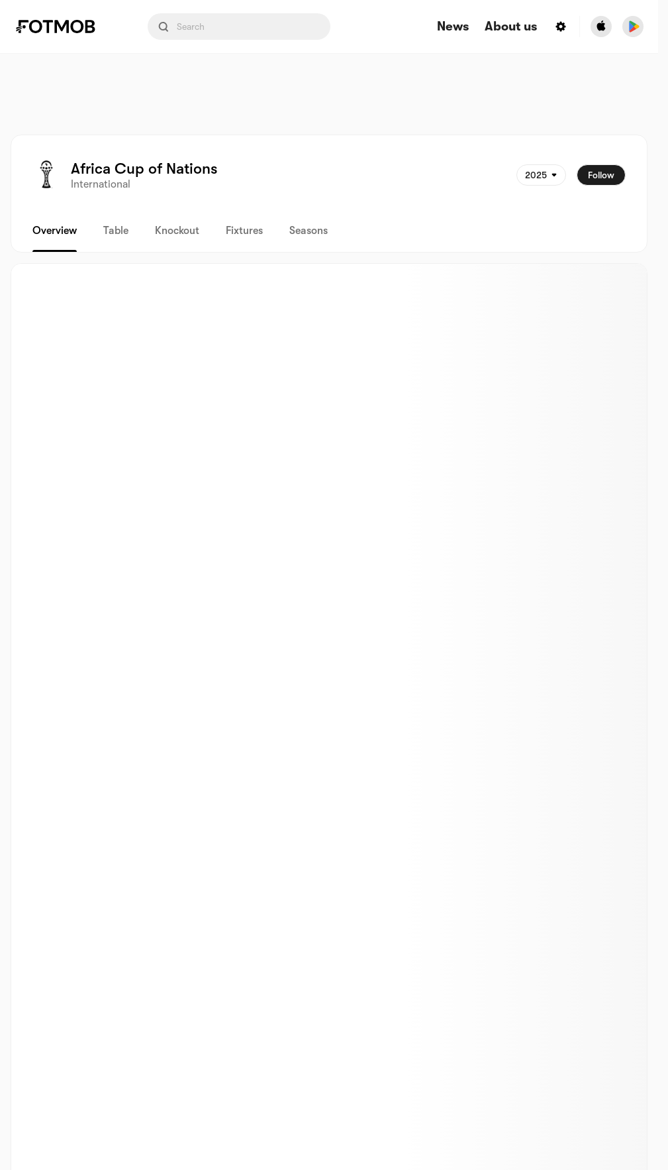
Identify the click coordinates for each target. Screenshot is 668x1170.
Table (115, 231)
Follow (601, 175)
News (453, 27)
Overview (54, 231)
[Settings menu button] (561, 26)
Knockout (177, 231)
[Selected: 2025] (541, 175)
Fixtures (244, 231)
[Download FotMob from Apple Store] (601, 26)
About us (511, 27)
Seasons (308, 231)
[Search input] (239, 26)
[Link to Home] (65, 26)
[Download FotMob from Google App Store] (633, 26)
